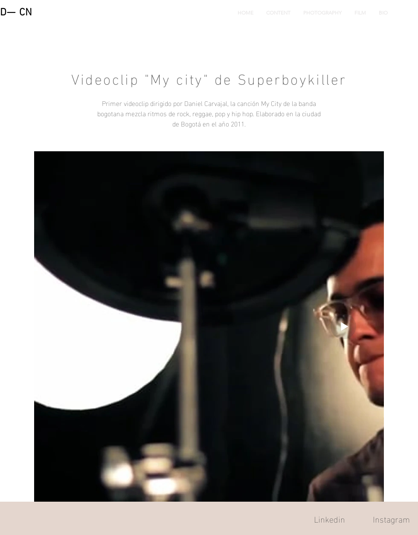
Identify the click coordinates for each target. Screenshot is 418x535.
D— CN (16, 13)
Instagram (391, 518)
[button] (278, 13)
